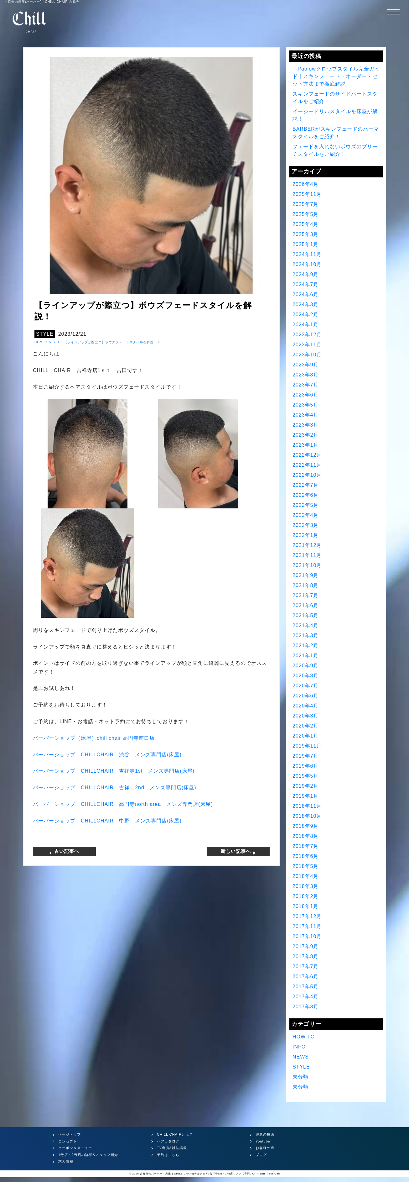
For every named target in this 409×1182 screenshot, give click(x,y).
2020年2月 (306, 725)
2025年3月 (306, 234)
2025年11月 (307, 194)
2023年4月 (306, 415)
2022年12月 (307, 455)
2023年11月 (307, 344)
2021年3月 (306, 635)
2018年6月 (306, 856)
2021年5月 (306, 615)
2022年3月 (306, 525)
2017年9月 (306, 946)
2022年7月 (306, 485)
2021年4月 (306, 625)
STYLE (45, 334)
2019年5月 (306, 776)
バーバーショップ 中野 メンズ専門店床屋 (107, 820)
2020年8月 (306, 675)
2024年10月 (307, 264)
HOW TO (304, 1036)
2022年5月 (306, 505)
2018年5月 (306, 866)
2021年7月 (306, 595)
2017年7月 (306, 966)
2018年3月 (306, 886)
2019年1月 (306, 796)
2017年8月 (306, 956)
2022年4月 (306, 515)
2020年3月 (306, 715)
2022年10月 (307, 475)
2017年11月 (307, 926)
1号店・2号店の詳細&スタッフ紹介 (88, 1155)
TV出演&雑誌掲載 (172, 1148)
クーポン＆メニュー (75, 1148)
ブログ (261, 1155)
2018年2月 (306, 896)
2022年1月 (306, 535)
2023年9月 (306, 364)
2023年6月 (306, 394)
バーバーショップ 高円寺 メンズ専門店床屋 (123, 804)
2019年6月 (306, 766)
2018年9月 (306, 826)
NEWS (301, 1056)
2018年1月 (306, 906)
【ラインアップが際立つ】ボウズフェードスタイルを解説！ (110, 342)
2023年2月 (306, 435)
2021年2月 (306, 645)
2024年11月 (307, 254)
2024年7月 (306, 284)
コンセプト (67, 1141)
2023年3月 (306, 425)
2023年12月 (307, 334)
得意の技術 (265, 1134)
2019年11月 (307, 746)
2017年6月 (306, 976)
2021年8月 (306, 585)
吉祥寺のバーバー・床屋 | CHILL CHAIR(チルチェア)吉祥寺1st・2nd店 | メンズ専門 (195, 1173)
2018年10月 (307, 816)
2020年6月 (306, 695)
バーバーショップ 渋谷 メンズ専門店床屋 (107, 754)
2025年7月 (306, 204)
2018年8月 (306, 836)
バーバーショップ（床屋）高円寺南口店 (94, 738)
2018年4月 (306, 876)
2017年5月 (306, 986)
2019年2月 (306, 786)
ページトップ (69, 1134)
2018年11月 (307, 806)
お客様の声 (265, 1148)
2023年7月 (306, 384)
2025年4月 (306, 224)
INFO (299, 1046)
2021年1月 (306, 655)
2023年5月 (306, 404)
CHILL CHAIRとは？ (175, 1134)
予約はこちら (168, 1155)
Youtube (263, 1141)
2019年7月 (306, 756)
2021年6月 (306, 605)
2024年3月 (306, 304)
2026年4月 (306, 184)
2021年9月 (306, 575)
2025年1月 (306, 244)
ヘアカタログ (168, 1141)
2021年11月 (307, 555)
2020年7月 (306, 685)
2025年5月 (306, 214)
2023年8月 (306, 374)
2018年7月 (306, 846)
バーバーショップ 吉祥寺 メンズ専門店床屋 (113, 771)
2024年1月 (306, 324)
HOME (39, 342)
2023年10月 (307, 354)
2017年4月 (306, 996)
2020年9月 (306, 665)
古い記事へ (64, 851)
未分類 (300, 1077)
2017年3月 (306, 1006)
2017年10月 (307, 936)
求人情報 (65, 1161)
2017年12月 (307, 916)
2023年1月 (306, 445)
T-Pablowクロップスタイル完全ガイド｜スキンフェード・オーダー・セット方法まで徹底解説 (336, 76)
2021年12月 (307, 545)
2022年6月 (306, 495)
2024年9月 (306, 274)
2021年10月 (307, 565)
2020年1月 (306, 735)
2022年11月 (307, 465)
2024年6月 (306, 294)
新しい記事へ (238, 851)
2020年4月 (306, 705)
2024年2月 (306, 314)
